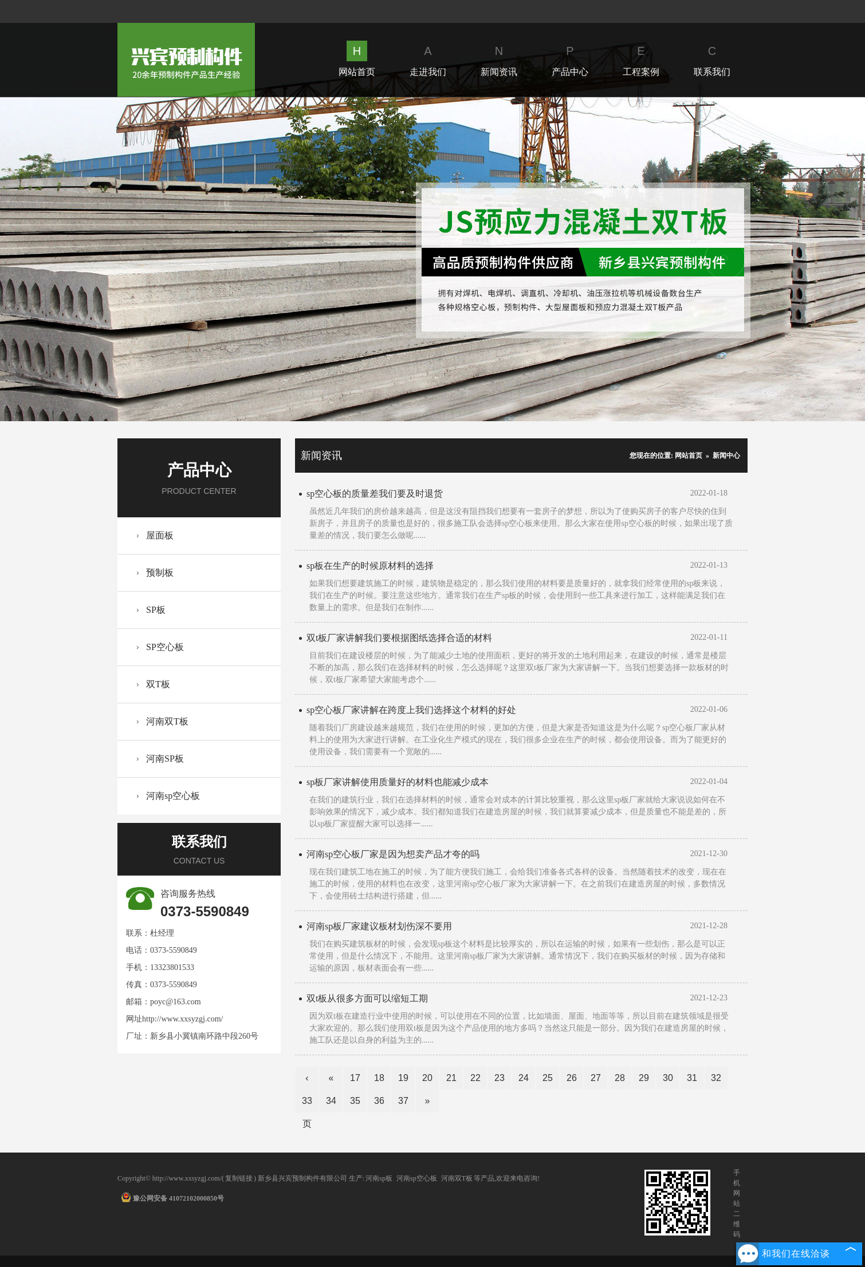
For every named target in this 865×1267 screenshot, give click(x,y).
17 (355, 1078)
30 (668, 1078)
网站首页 (357, 59)
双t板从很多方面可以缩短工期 (367, 998)
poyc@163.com (175, 1001)
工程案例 (641, 59)
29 (644, 1078)
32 (716, 1078)
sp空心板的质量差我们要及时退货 (374, 493)
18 (379, 1078)
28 (620, 1078)
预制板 (160, 572)
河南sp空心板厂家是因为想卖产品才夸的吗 (392, 854)
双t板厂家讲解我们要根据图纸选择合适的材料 (399, 638)
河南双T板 (167, 721)
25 (547, 1078)
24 (523, 1078)
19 (403, 1078)
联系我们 (712, 59)
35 (355, 1101)
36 (379, 1101)
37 (403, 1101)
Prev (140, 259)
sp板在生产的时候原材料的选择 (370, 566)
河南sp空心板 (173, 796)
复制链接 (239, 1178)
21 (451, 1078)
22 (475, 1078)
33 (307, 1101)
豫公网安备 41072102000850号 (172, 1198)
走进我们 (428, 59)
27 (596, 1078)
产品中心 (570, 59)
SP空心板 (165, 647)
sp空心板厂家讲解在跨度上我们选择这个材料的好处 (411, 710)
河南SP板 (165, 758)
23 (499, 1078)
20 (427, 1078)
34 (331, 1101)
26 (572, 1078)
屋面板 (160, 535)
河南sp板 (378, 1178)
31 (692, 1078)
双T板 (158, 684)
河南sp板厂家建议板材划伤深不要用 (379, 926)
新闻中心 (726, 456)
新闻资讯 (499, 59)
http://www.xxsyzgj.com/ (182, 1019)
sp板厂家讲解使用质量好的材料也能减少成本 (397, 782)
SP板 (156, 610)
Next (725, 259)
